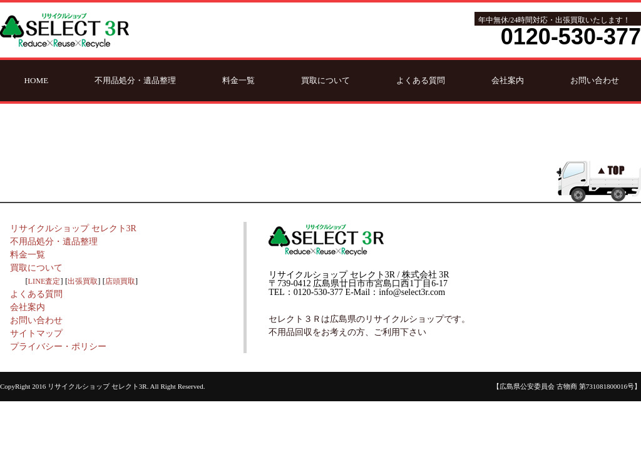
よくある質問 (420, 80)
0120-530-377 (571, 36)
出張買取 (83, 281)
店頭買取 (120, 281)
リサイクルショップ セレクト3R (73, 228)
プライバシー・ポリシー (58, 346)
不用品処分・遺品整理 (135, 80)
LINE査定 (44, 281)
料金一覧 (238, 80)
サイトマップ (36, 333)
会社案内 (507, 80)
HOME (36, 80)
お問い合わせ (594, 80)
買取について (325, 80)
